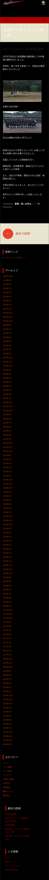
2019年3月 (7, 553)
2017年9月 (7, 622)
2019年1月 (7, 561)
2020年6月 (7, 500)
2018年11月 (8, 569)
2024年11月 (8, 317)
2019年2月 (7, 557)
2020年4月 (7, 508)
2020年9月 (7, 492)
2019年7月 (7, 537)
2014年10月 (8, 740)
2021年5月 (7, 467)
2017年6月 (7, 634)
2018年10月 (8, 573)
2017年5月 (7, 638)
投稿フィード (10, 861)
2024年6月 (7, 337)
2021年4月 (7, 472)
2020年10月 (8, 488)
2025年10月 (8, 276)
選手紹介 (6, 795)
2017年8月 (7, 626)
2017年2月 (7, 651)
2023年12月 (8, 358)
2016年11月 (8, 663)
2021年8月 (7, 455)
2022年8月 (7, 419)
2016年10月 (8, 667)
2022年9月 (7, 415)
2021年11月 (8, 447)
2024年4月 (7, 345)
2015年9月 (7, 708)
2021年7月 (7, 459)
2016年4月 (7, 687)
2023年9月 (7, 370)
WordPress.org (11, 869)
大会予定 (6, 783)
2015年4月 (7, 720)
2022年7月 (7, 423)
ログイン (9, 857)
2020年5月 (7, 504)
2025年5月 (7, 297)
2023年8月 (7, 374)
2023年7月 (7, 378)
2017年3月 (7, 647)
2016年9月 (7, 671)
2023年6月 (7, 382)
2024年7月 (7, 333)
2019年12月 (8, 516)
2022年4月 (7, 435)
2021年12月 (8, 443)
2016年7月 (7, 679)
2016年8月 (7, 675)
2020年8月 (7, 496)
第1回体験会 (10, 825)
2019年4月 (7, 549)
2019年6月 (7, 541)
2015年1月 (7, 728)
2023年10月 (8, 366)
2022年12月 (8, 402)
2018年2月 (7, 602)
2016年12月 (8, 659)
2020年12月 (8, 480)
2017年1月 (7, 655)
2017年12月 (8, 610)
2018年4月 (7, 594)
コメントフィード (12, 865)
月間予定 (6, 787)
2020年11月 (8, 484)
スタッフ (6, 763)
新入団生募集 (10, 814)
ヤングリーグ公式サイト (15, 258)
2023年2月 (7, 398)
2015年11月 (8, 699)
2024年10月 (8, 321)
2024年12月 (8, 313)
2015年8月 (7, 712)
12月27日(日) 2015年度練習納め (23, 49)
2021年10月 (8, 451)
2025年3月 (7, 305)
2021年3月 (7, 476)
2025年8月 (7, 284)
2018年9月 (7, 577)
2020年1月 (7, 512)
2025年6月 (7, 292)
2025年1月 (7, 309)
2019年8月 (7, 533)
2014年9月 (7, 744)
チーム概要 (7, 767)
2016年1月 (7, 691)
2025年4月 (7, 301)
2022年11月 (8, 406)
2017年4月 (7, 642)
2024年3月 (7, 349)
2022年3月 (7, 439)
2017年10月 (8, 618)
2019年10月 (8, 524)
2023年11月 (8, 362)
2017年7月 (7, 630)
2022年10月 (8, 410)
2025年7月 (7, 288)
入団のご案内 (8, 779)
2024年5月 (7, 341)
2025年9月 (7, 280)
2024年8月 (7, 329)
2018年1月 (7, 606)
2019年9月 (7, 529)
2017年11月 (8, 614)
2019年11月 (8, 520)
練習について (8, 791)
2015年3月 (7, 724)
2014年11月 (8, 736)
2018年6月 (7, 585)
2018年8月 (7, 581)
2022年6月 (7, 427)
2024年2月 (7, 353)
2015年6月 (7, 716)
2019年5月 (7, 545)
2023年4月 (7, 390)
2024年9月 (7, 325)
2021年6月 (7, 463)
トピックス (7, 775)
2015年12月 (8, 695)
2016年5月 (7, 683)
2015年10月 (8, 704)
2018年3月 (7, 598)
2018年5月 (7, 590)
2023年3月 (7, 394)
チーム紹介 (7, 771)
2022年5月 (7, 431)
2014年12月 (8, 732)
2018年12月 (8, 565)
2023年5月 (7, 386)
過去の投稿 (16, 233)
